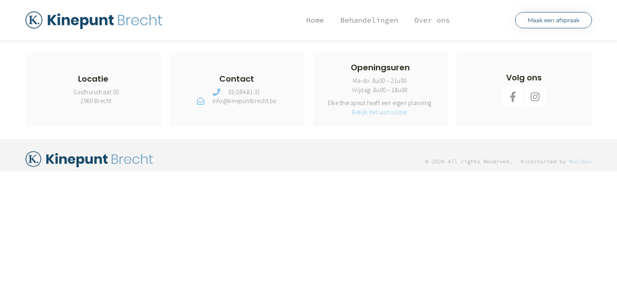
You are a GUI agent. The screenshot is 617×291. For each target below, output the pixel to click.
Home (315, 20)
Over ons (432, 20)
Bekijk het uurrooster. (380, 112)
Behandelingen (369, 20)
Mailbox (580, 161)
